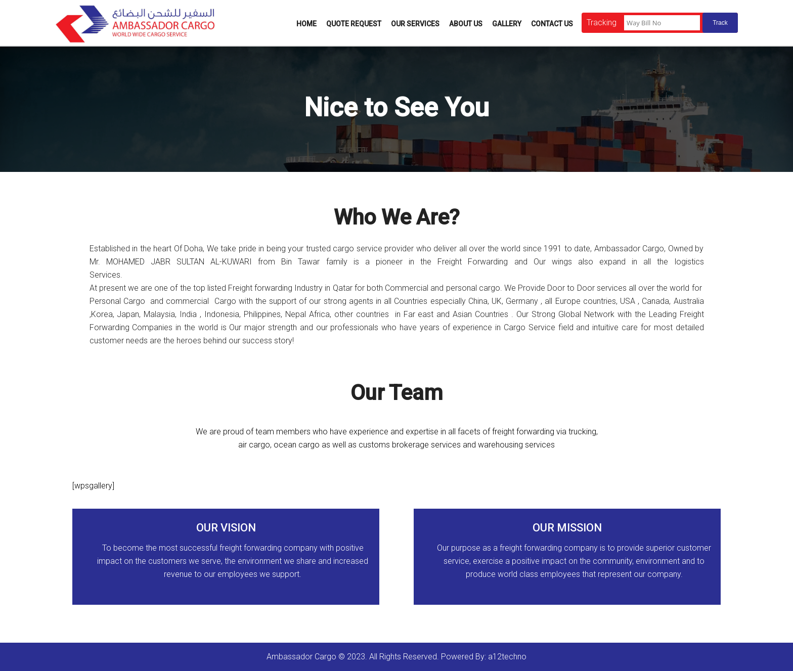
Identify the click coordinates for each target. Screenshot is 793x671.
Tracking (601, 22)
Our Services (415, 24)
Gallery (506, 24)
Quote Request (353, 24)
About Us (465, 24)
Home (306, 24)
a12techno (507, 656)
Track (720, 22)
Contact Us (552, 24)
